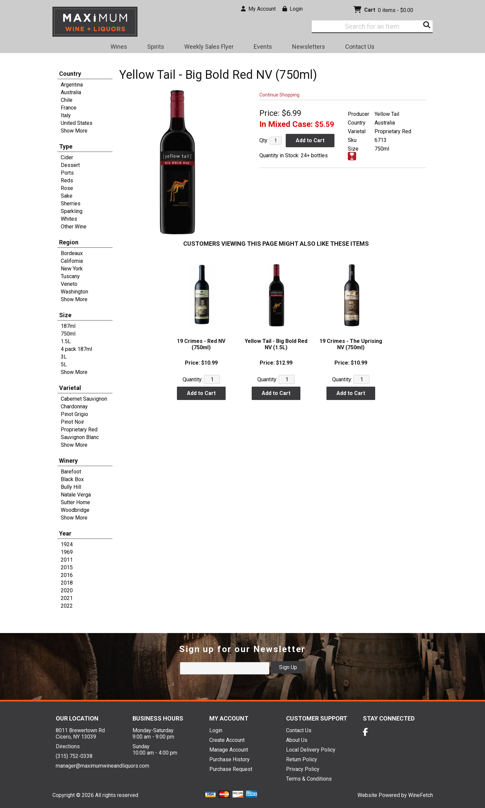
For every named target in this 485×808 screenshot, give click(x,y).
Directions (68, 746)
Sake (66, 196)
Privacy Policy (302, 769)
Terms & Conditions (309, 779)
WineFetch (420, 795)
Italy (66, 115)
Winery (68, 460)
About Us (296, 740)
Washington (74, 291)
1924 (67, 544)
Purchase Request (230, 769)
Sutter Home (75, 502)
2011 (67, 560)
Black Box (72, 479)
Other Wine (73, 226)
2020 (67, 590)
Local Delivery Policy (310, 750)
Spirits (153, 47)
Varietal (70, 387)
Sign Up (288, 667)
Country (70, 73)
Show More (74, 131)
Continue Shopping (279, 94)
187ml (68, 326)
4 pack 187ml (76, 349)
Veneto (69, 284)
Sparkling (71, 211)
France (68, 108)
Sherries (70, 203)
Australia (71, 92)
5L (64, 364)
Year (65, 533)
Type (65, 146)
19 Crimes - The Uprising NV (350, 344)
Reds (67, 180)
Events (263, 46)
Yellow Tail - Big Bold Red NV (276, 344)
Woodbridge (75, 510)
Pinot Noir (72, 422)
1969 (67, 552)
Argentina (72, 84)
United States (76, 123)
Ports (67, 173)
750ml (68, 334)
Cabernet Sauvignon (84, 399)
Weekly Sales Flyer (209, 46)
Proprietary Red (79, 429)
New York (72, 268)
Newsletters (306, 47)
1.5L (66, 341)
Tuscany (70, 276)
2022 (67, 606)
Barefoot (71, 471)
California (72, 261)
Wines (116, 47)
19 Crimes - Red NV (201, 344)
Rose (67, 188)
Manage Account (228, 750)
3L (64, 357)
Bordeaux (72, 253)
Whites (69, 219)
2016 (67, 575)
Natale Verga (76, 494)
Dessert (70, 165)
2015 (67, 567)
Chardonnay (74, 406)
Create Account (227, 740)
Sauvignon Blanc (80, 437)
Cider (67, 157)
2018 (67, 583)
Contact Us (360, 46)
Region (68, 242)
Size (65, 315)
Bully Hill (71, 487)
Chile (66, 100)
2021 (67, 598)
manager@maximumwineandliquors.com (102, 766)
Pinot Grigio (74, 414)
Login (292, 9)
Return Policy (301, 759)
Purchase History (229, 759)
